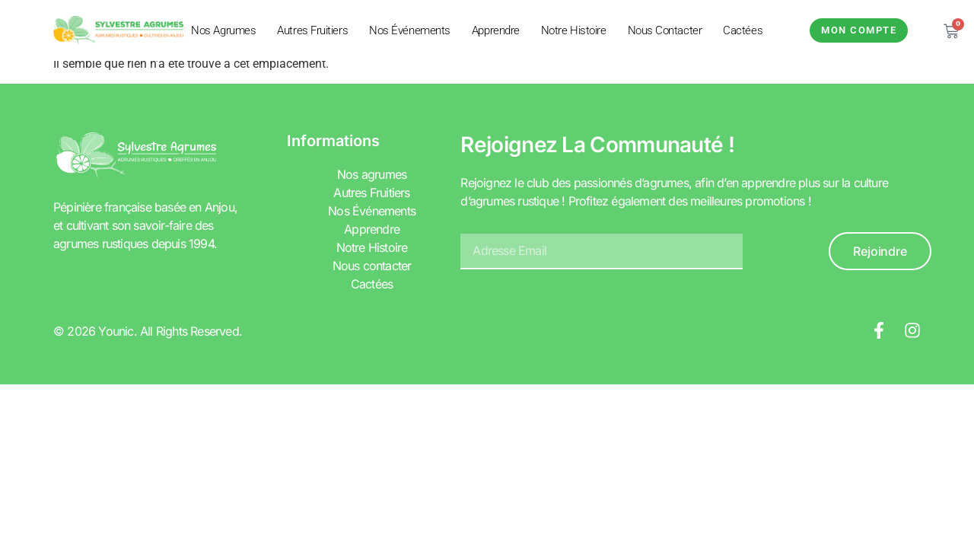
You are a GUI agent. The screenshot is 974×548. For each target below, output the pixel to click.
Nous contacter (665, 30)
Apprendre (496, 30)
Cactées (742, 30)
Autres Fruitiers (312, 30)
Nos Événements (409, 30)
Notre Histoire (573, 30)
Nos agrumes (223, 30)
